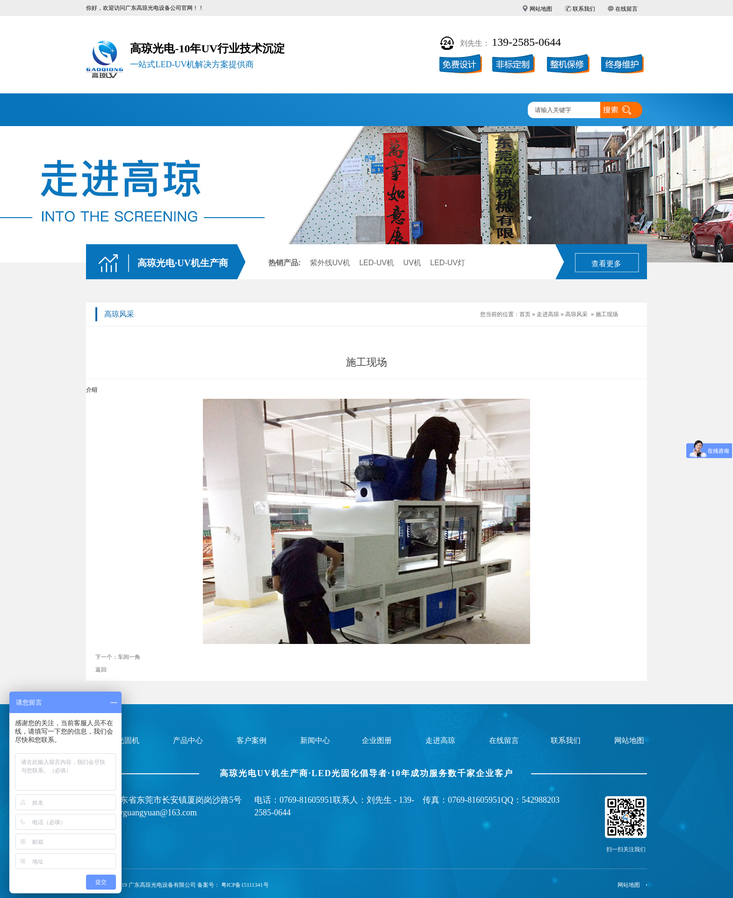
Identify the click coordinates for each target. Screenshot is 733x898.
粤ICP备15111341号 (245, 885)
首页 (525, 314)
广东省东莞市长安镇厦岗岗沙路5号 (176, 800)
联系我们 (584, 9)
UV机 (412, 263)
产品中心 (223, 110)
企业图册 (332, 110)
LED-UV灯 (447, 263)
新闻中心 (387, 110)
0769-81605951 (306, 800)
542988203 (541, 800)
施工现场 (607, 314)
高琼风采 (576, 314)
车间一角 (129, 657)
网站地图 (541, 9)
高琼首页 (114, 110)
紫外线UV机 (330, 263)
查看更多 (606, 264)
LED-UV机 (376, 263)
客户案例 (278, 110)
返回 (101, 669)
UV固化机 (167, 110)
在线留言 (626, 9)
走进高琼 (442, 110)
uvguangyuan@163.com (156, 812)
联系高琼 (496, 110)
